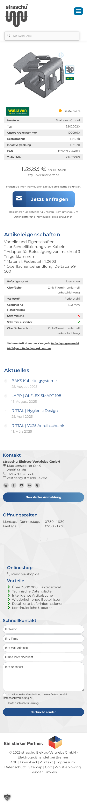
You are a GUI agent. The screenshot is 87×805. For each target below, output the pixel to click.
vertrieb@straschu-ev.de (25, 478)
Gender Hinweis (43, 785)
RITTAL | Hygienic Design (35, 410)
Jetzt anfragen (49, 199)
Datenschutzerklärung (23, 716)
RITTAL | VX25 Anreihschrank (38, 425)
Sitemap (35, 780)
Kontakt (46, 775)
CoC (48, 780)
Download (28, 775)
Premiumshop (64, 211)
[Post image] (5, 381)
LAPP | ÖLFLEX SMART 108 (36, 395)
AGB (13, 775)
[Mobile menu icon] (78, 11)
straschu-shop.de (23, 587)
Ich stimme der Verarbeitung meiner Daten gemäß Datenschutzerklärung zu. (35, 709)
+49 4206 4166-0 (18, 474)
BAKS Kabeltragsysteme (34, 381)
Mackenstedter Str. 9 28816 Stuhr (22, 468)
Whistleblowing (68, 780)
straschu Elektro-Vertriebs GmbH (48, 765)
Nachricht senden (44, 725)
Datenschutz (15, 780)
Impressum (65, 775)
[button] (7, 797)
